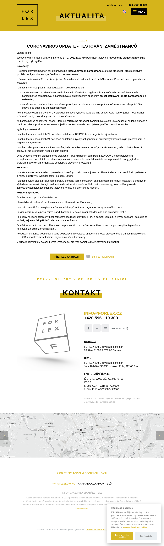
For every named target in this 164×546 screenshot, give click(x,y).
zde (25, 61)
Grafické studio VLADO (97, 529)
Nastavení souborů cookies (135, 527)
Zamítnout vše (146, 536)
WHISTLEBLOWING (63, 483)
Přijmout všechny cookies (122, 536)
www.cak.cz (82, 508)
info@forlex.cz (115, 5)
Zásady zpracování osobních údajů (82, 473)
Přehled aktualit (66, 256)
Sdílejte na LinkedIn (103, 256)
